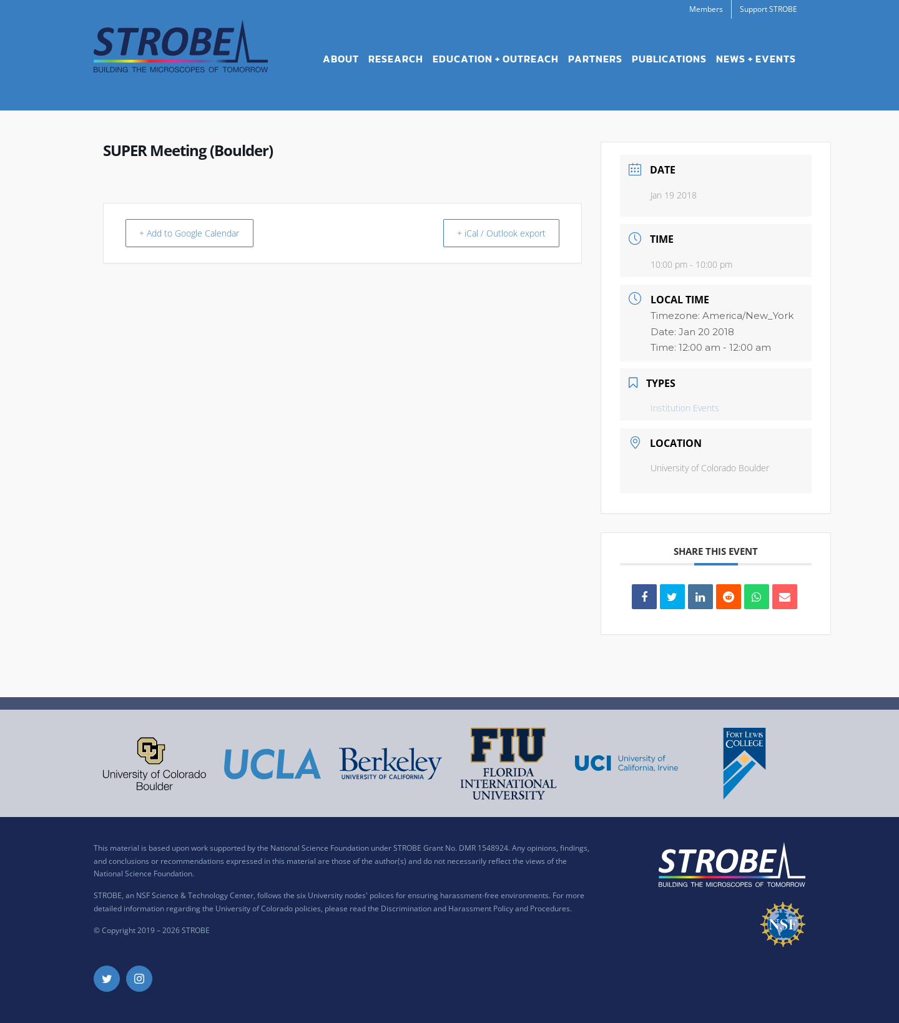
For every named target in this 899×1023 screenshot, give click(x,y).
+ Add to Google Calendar (198, 233)
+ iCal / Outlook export (494, 233)
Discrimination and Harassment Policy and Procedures (475, 908)
